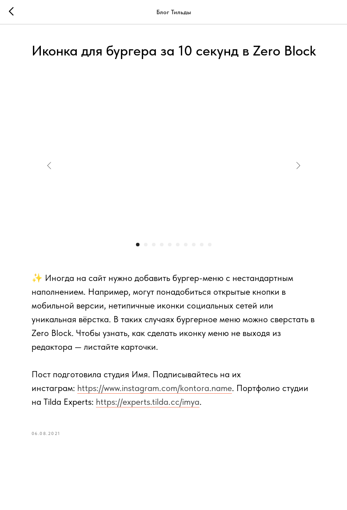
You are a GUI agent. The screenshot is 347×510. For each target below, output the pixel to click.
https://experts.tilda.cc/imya (147, 401)
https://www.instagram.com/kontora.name (154, 388)
